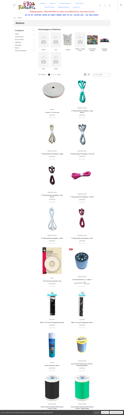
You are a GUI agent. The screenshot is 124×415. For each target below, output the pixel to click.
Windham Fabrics (71, 380)
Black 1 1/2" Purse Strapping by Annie (74, 224)
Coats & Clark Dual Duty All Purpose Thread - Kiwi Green (49, 342)
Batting (68, 49)
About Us (53, 3)
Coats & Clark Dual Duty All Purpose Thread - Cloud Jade (74, 303)
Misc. (43, 68)
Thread (56, 68)
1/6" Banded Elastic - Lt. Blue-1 (49, 223)
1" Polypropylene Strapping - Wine (74, 184)
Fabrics (17, 33)
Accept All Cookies (116, 412)
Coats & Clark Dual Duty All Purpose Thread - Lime (74, 342)
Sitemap (45, 409)
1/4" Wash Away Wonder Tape (99, 185)
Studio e (69, 377)
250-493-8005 (20, 369)
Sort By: (95, 74)
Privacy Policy (79, 3)
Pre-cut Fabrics (19, 39)
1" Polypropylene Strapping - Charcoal (49, 145)
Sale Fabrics (18, 44)
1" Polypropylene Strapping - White (49, 184)
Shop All (43, 3)
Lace (55, 49)
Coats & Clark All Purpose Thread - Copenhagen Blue (74, 263)
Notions (17, 47)
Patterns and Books (20, 50)
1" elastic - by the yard (49, 107)
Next (60, 74)
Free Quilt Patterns (65, 3)
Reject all (105, 412)
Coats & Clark (71, 368)
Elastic (43, 49)
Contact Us (76, 7)
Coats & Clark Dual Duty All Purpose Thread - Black (99, 263)
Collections (18, 42)
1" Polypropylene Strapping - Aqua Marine (74, 106)
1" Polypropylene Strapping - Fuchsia (99, 145)
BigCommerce (37, 409)
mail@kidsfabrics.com (21, 372)
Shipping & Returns (63, 7)
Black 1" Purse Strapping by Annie (99, 224)
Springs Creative (71, 375)
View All (69, 382)
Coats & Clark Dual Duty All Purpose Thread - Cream (99, 303)
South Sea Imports (72, 373)
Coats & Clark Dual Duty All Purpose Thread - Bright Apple (49, 303)
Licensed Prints (19, 36)
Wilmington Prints (72, 370)
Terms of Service (49, 7)
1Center (109, 409)
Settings (96, 412)
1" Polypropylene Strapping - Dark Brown (74, 145)
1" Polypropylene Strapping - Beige (99, 106)
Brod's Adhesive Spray (49, 264)
